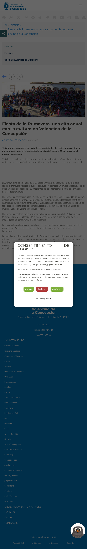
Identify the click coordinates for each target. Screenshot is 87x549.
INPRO (48, 299)
